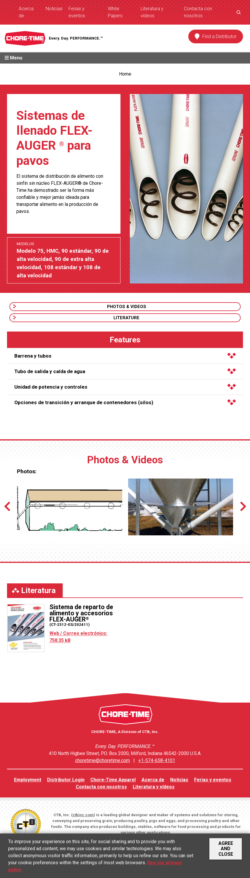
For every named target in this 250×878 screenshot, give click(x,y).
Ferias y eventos (76, 12)
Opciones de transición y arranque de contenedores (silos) (125, 402)
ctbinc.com (83, 815)
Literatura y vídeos (152, 12)
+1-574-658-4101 (156, 760)
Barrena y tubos (125, 355)
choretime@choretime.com (102, 760)
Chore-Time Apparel (113, 780)
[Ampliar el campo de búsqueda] (238, 12)
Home (125, 74)
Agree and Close (225, 849)
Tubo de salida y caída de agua (125, 371)
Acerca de (26, 12)
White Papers (115, 12)
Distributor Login (66, 780)
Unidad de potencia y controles (125, 386)
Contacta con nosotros (198, 12)
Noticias (54, 8)
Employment (27, 780)
